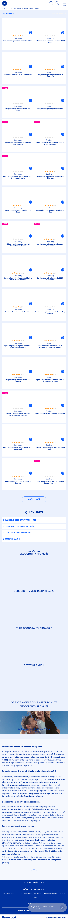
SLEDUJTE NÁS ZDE (34, 883)
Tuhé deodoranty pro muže (18, 533)
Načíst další (34, 499)
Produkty (9, 8)
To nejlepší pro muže (21, 8)
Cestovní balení (12, 539)
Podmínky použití (10, 894)
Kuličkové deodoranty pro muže (20, 520)
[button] (30, 32)
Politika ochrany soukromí (30, 894)
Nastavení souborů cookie (54, 894)
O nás (34, 897)
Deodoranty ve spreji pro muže (19, 526)
